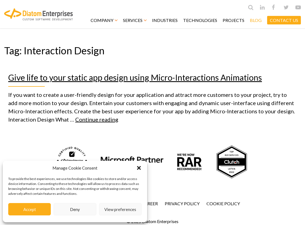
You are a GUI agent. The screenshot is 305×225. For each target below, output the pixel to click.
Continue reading (96, 119)
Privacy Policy (182, 203)
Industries (165, 20)
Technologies (200, 20)
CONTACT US (284, 20)
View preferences (120, 209)
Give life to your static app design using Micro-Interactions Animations (135, 77)
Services (135, 20)
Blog (256, 20)
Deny (75, 209)
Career (149, 203)
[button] (139, 168)
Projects (233, 20)
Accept (29, 209)
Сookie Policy (223, 203)
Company (104, 20)
